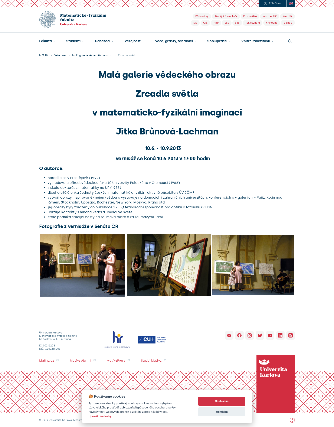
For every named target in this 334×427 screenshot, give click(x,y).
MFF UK (43, 55)
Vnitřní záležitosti (255, 41)
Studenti (73, 41)
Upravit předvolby (100, 416)
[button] (47, 41)
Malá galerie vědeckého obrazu (92, 55)
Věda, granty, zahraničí (174, 41)
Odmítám (222, 411)
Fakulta (45, 41)
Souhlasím (222, 401)
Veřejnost (132, 41)
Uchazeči (102, 41)
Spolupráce (217, 41)
